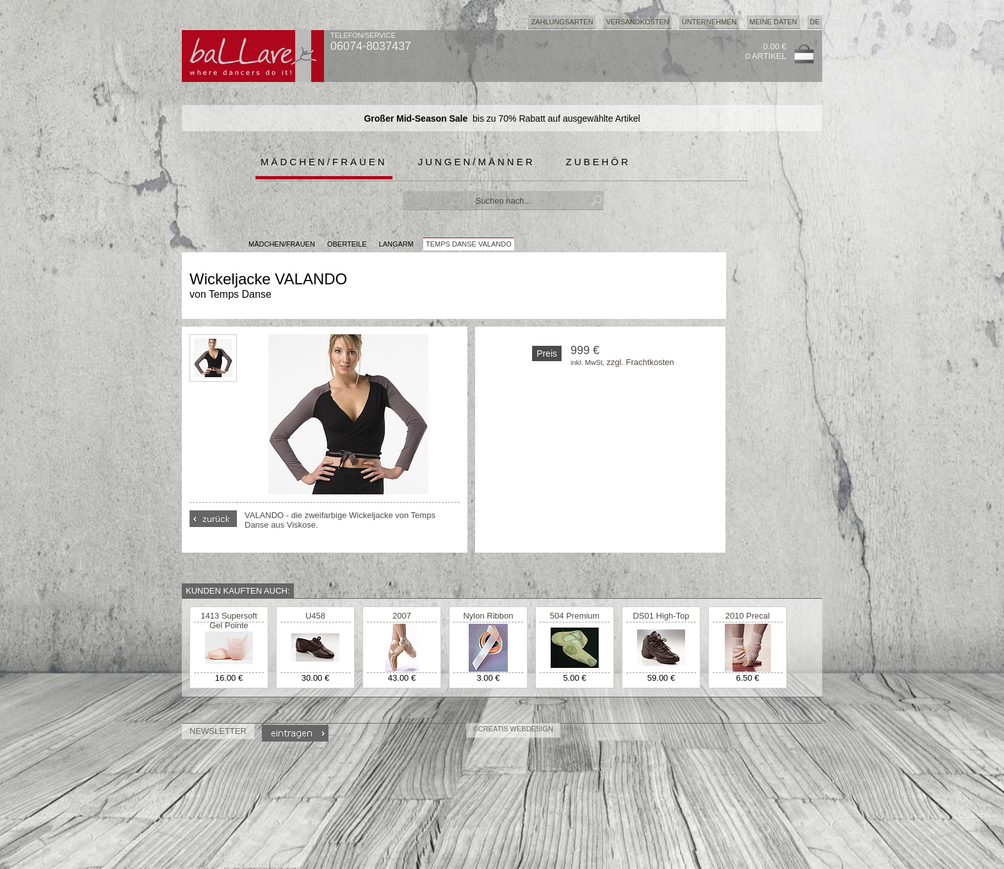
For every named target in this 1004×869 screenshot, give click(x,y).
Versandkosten (637, 22)
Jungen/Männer (476, 161)
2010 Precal (747, 616)
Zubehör (598, 161)
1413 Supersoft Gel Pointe (228, 620)
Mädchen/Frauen (324, 161)
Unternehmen (709, 22)
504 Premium (574, 616)
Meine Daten (773, 22)
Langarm (396, 244)
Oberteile (347, 244)
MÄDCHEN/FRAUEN (281, 244)
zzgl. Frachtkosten (640, 362)
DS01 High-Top (661, 616)
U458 (315, 616)
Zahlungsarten (562, 22)
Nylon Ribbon (488, 616)
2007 (402, 616)
